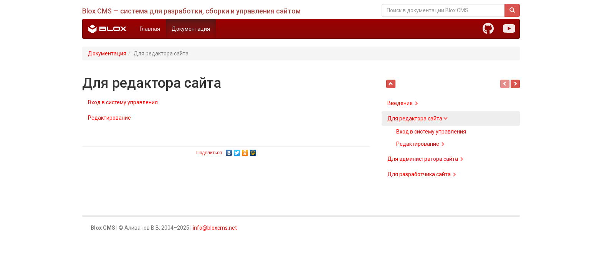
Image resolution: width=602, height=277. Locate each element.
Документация (191, 29)
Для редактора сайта (417, 118)
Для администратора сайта (425, 159)
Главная (150, 29)
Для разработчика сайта (421, 174)
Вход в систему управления (123, 102)
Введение (402, 103)
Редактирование (109, 118)
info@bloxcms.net (215, 228)
